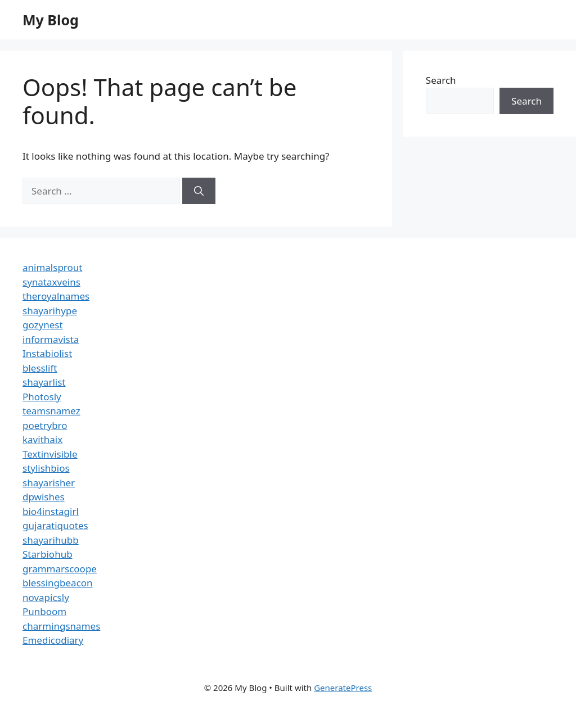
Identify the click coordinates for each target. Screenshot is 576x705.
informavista (50, 339)
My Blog (50, 19)
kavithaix (42, 439)
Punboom (44, 611)
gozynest (42, 324)
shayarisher (48, 482)
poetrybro (45, 425)
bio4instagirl (50, 511)
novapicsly (45, 597)
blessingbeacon (57, 582)
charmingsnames (61, 626)
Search (441, 80)
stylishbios (46, 468)
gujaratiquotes (55, 525)
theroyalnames (55, 296)
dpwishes (43, 496)
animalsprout (52, 267)
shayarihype (49, 310)
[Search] (198, 191)
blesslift (39, 367)
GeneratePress (343, 687)
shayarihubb (50, 540)
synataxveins (51, 281)
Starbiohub (47, 554)
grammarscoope (59, 568)
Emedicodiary (52, 640)
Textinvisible (50, 454)
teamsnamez (51, 410)
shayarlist (43, 382)
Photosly (41, 396)
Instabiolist (47, 353)
